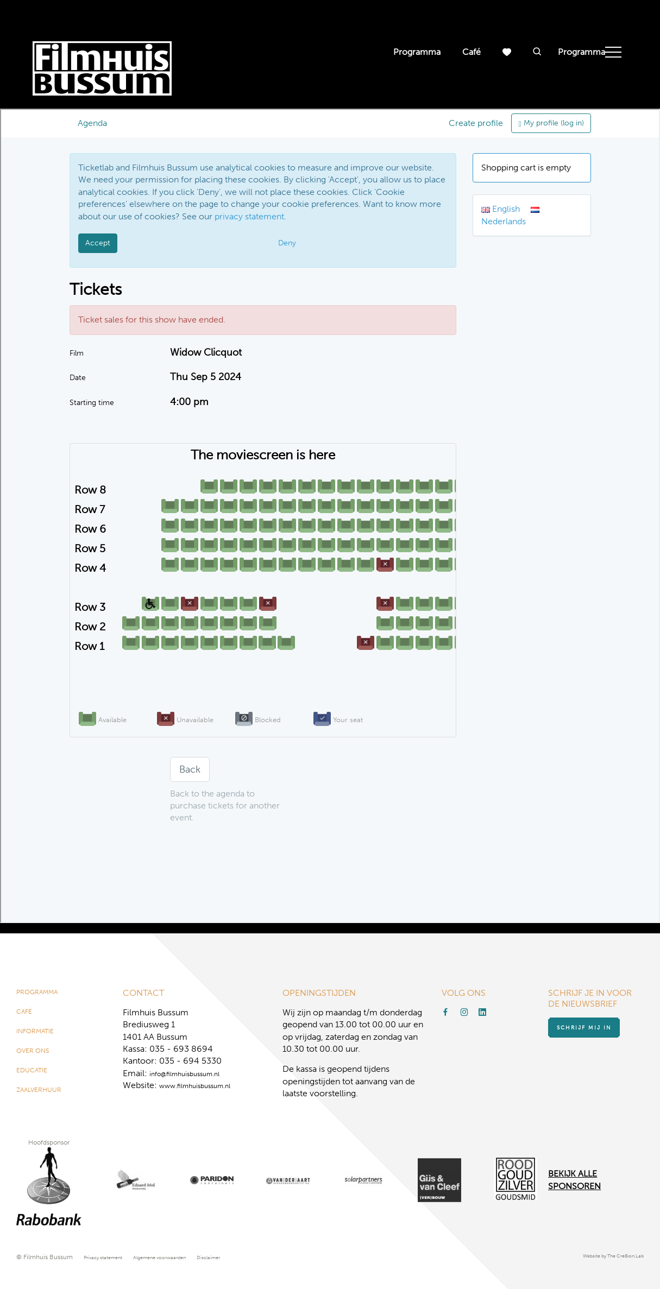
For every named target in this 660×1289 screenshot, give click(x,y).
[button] (537, 52)
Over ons (38, 1056)
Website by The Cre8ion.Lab (602, 1257)
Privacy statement (110, 1257)
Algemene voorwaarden (182, 1257)
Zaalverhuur (46, 1101)
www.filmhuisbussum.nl (206, 1078)
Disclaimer (244, 1257)
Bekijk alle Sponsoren (574, 1180)
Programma (417, 52)
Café (471, 52)
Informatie (41, 1032)
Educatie (37, 1078)
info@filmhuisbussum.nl (195, 1066)
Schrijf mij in (595, 1024)
